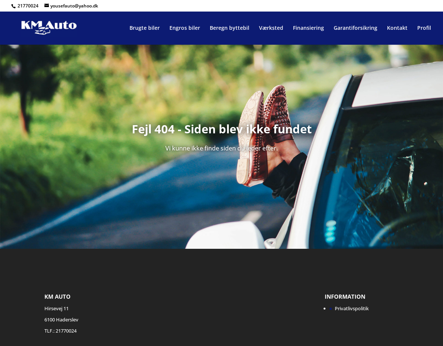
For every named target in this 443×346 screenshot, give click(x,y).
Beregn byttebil (229, 28)
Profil (424, 28)
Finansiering (308, 28)
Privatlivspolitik (352, 308)
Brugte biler (145, 28)
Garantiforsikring (355, 28)
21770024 (29, 6)
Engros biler (184, 28)
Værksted (271, 28)
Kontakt (397, 28)
